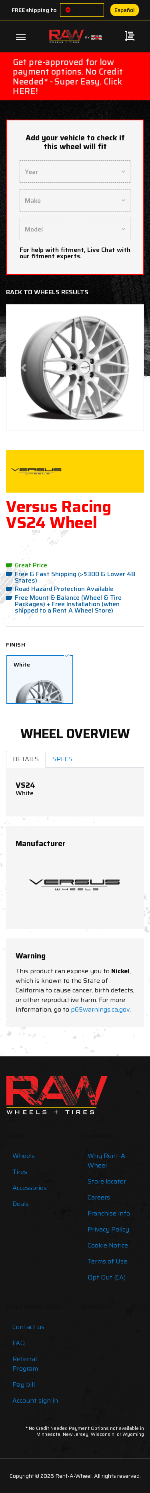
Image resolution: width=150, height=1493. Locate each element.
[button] (23, 368)
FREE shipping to (34, 10)
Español (124, 10)
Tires (19, 1172)
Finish (15, 645)
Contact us (28, 1327)
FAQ (18, 1343)
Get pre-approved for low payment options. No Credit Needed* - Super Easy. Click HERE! (68, 76)
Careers (99, 1197)
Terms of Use (107, 1261)
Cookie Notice (108, 1245)
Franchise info (109, 1213)
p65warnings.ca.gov (100, 1009)
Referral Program (25, 1363)
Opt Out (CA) (107, 1277)
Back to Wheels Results (47, 292)
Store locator (107, 1181)
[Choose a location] (68, 10)
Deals (20, 1204)
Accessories (29, 1188)
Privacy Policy (108, 1229)
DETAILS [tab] (26, 759)
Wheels (23, 1156)
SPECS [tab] (62, 759)
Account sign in (35, 1400)
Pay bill (23, 1384)
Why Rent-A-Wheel (108, 1160)
